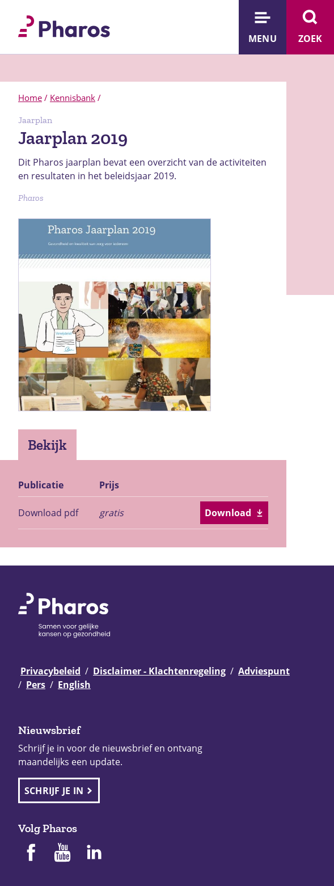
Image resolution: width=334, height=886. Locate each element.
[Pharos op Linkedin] (94, 853)
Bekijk (47, 444)
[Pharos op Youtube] (62, 853)
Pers (35, 684)
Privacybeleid (50, 671)
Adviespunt (264, 671)
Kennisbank (72, 97)
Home (30, 97)
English (74, 684)
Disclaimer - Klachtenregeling (159, 671)
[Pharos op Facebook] (30, 853)
